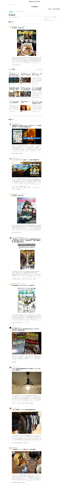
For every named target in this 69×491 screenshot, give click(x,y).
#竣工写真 (27, 278)
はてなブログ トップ (12, 4)
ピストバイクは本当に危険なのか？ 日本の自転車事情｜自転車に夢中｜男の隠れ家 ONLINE (37, 89)
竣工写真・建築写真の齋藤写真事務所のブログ (18, 237)
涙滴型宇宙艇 (14, 447)
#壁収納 (15, 442)
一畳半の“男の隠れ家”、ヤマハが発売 (25, 102)
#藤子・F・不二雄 (27, 186)
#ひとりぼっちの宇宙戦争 (16, 189)
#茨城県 (34, 278)
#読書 (13, 64)
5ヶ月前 (26, 26)
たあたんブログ (14, 408)
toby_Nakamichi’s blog (15, 327)
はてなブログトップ (47, 18)
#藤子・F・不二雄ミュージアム (17, 187)
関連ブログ (23, 11)
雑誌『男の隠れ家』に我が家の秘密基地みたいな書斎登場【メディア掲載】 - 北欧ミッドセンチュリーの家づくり (14, 89)
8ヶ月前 (20, 158)
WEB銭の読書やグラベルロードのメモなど (18, 26)
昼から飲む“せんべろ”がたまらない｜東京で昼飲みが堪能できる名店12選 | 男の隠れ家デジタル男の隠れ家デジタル (25, 89)
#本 (15, 322)
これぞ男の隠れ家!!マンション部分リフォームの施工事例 (25, 74)
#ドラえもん (29, 187)
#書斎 (17, 153)
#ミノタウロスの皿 (35, 187)
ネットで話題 (17, 11)
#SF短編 (24, 187)
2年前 (26, 283)
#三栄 (20, 64)
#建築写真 (23, 278)
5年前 (18, 408)
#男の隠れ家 (17, 64)
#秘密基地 (13, 153)
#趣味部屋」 (19, 278)
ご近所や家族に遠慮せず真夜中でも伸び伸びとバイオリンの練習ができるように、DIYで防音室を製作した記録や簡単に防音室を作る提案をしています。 (37, 79)
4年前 (20, 327)
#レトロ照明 (22, 403)
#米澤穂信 (18, 482)
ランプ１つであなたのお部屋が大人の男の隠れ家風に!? (14, 102)
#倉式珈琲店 (14, 482)
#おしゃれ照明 (17, 403)
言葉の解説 (11, 11)
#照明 (13, 403)
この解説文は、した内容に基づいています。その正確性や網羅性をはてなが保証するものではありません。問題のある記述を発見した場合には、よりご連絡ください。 (14, 17)
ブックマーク (11, 72)
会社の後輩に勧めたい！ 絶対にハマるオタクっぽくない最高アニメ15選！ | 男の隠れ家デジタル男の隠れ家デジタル (14, 75)
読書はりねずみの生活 (15, 158)
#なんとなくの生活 (15, 186)
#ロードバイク (23, 322)
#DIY (13, 442)
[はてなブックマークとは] (15, 69)
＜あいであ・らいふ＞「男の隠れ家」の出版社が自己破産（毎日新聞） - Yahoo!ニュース (37, 102)
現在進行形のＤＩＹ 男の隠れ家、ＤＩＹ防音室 (37, 74)
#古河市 (31, 278)
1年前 (27, 237)
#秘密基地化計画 (20, 442)
